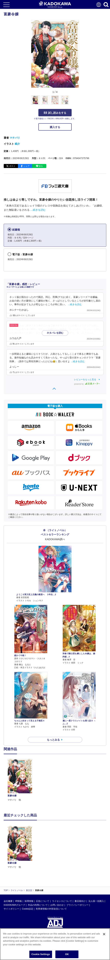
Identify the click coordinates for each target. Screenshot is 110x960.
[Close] (104, 934)
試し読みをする (55, 112)
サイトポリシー (11, 874)
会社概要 (8, 866)
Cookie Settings (40, 954)
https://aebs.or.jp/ (12, 909)
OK (67, 954)
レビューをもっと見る (85, 379)
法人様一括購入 (96, 866)
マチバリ (15, 137)
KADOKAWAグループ (14, 870)
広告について (42, 866)
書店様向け (80, 866)
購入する (55, 127)
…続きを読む (38, 209)
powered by (87, 384)
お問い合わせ (57, 870)
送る (41, 166)
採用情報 (29, 866)
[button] (81, 102)
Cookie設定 (27, 874)
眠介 (17, 143)
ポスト (12, 166)
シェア (26, 166)
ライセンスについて (62, 866)
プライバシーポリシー (77, 870)
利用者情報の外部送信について (51, 874)
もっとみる (53, 739)
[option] (21, 780)
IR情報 (18, 866)
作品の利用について (38, 870)
